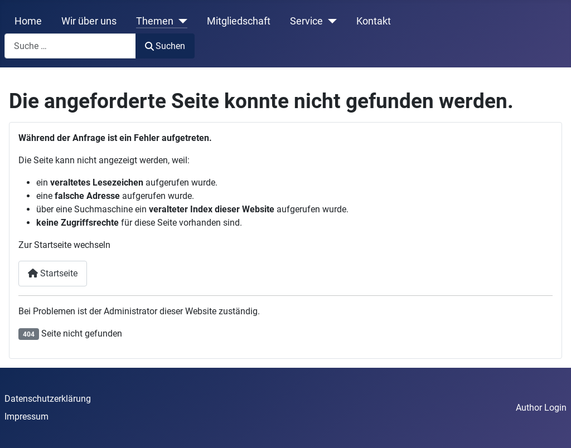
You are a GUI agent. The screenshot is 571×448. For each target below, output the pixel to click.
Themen (154, 21)
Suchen (165, 46)
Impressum (26, 416)
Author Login (541, 407)
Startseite (53, 273)
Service (306, 21)
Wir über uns (89, 21)
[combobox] (70, 46)
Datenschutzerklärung (47, 398)
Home (28, 21)
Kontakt (373, 21)
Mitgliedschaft (238, 21)
